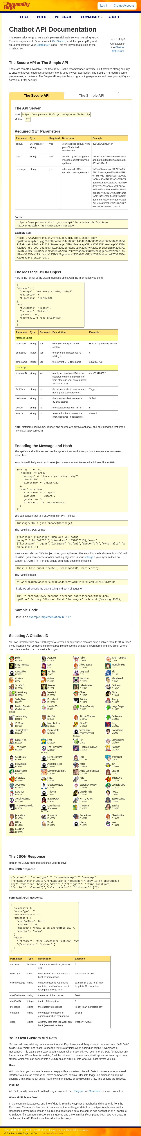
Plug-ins (78, 1091)
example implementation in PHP (49, 617)
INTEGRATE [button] (65, 17)
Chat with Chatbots (13, 1130)
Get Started (58, 41)
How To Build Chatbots (36, 1130)
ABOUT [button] (115, 17)
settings (88, 557)
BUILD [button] (43, 17)
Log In (104, 5)
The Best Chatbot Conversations (72, 1130)
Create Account (124, 5)
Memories (94, 1091)
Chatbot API (43, 44)
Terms (52, 1130)
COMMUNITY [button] (91, 17)
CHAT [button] (25, 17)
